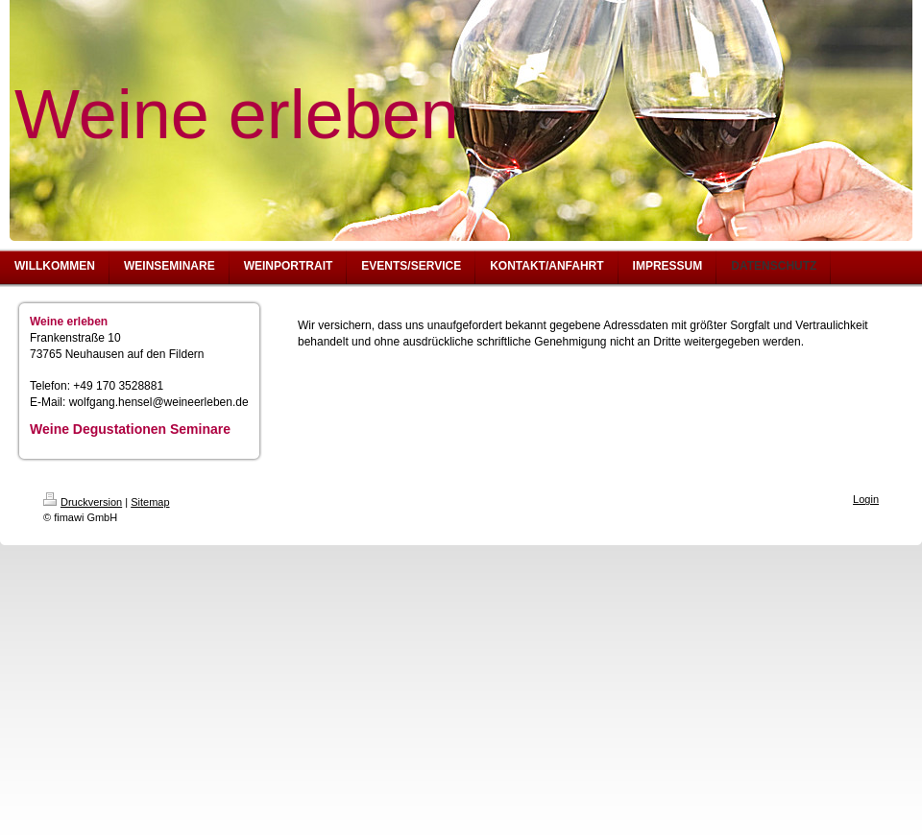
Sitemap (150, 502)
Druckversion (82, 502)
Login (866, 499)
